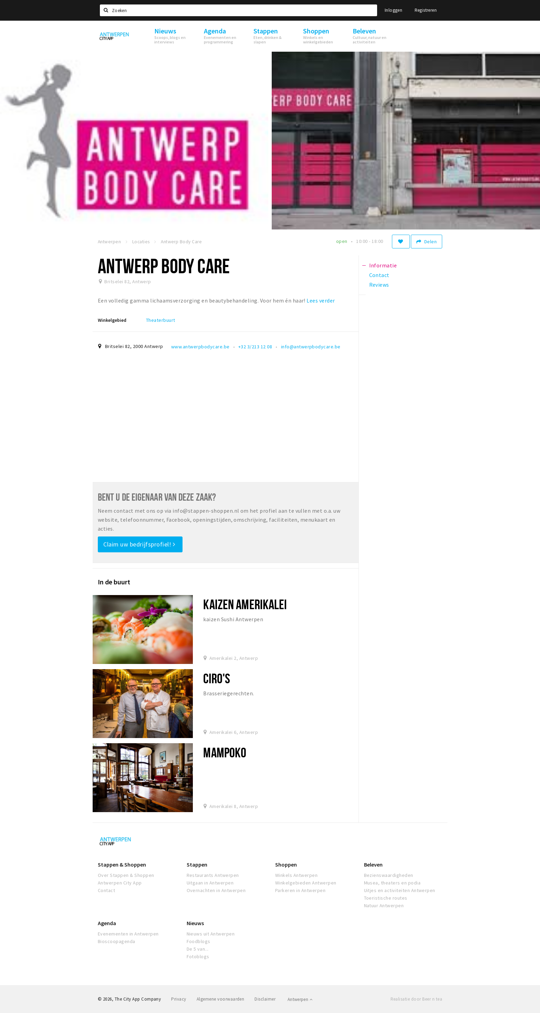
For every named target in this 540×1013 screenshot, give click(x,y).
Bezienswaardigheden (388, 875)
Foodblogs (198, 941)
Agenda (107, 923)
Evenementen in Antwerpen (128, 934)
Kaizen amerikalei (245, 604)
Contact (106, 890)
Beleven (373, 864)
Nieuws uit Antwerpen (211, 934)
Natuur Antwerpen (384, 905)
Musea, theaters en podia (392, 883)
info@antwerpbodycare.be (311, 347)
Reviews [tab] (379, 284)
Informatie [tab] (383, 265)
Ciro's (216, 678)
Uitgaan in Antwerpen (210, 883)
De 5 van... (198, 949)
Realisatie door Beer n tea (416, 999)
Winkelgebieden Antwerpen (305, 883)
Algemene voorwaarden (221, 999)
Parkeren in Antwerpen (300, 890)
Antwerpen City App (120, 883)
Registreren (426, 10)
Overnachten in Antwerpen (216, 890)
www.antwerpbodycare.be (200, 347)
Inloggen (393, 10)
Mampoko (224, 752)
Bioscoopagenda (116, 941)
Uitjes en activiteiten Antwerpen (399, 890)
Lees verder (321, 300)
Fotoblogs (198, 956)
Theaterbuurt (160, 320)
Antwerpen (300, 999)
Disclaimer (265, 999)
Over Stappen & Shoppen (126, 875)
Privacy (178, 999)
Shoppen (286, 864)
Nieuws (195, 923)
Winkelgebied (112, 320)
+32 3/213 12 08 (255, 347)
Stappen (197, 864)
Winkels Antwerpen (296, 875)
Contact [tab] (379, 275)
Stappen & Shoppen (122, 864)
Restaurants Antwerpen (213, 875)
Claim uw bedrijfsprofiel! (139, 544)
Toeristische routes (385, 898)
